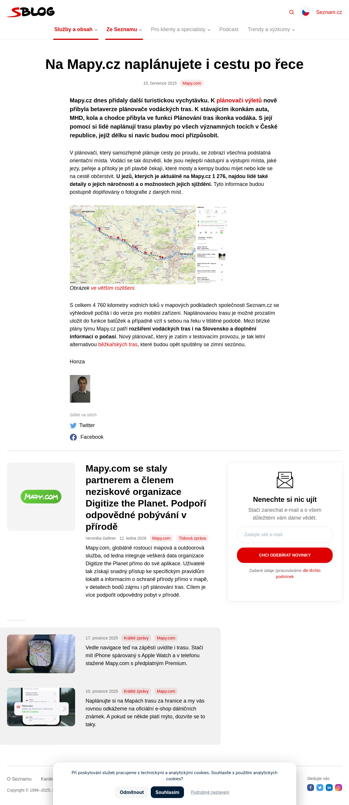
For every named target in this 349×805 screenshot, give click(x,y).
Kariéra (48, 778)
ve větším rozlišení (112, 288)
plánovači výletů (239, 100)
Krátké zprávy (136, 638)
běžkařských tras (118, 344)
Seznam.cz (329, 12)
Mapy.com (192, 83)
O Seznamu (19, 778)
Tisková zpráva (192, 538)
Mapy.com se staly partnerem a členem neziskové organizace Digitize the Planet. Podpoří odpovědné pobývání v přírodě (146, 497)
